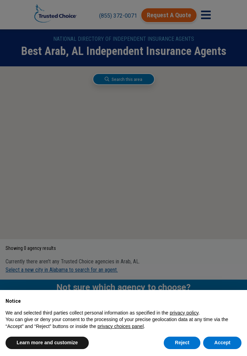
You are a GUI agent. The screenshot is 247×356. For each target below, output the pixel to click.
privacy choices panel (120, 326)
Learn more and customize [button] (47, 342)
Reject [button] (182, 342)
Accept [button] (222, 342)
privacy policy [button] (184, 313)
